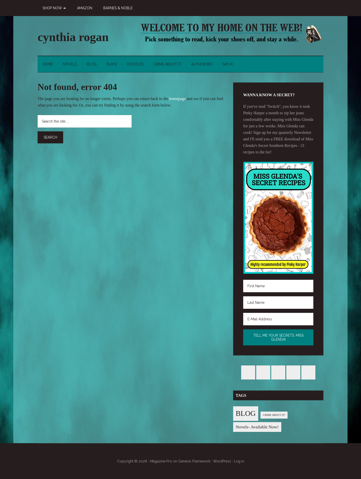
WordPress (222, 461)
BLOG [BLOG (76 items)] (246, 413)
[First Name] (278, 286)
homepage (177, 99)
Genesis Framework (194, 461)
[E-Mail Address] (278, 319)
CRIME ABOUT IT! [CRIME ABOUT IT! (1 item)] (274, 415)
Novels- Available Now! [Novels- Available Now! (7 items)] (257, 426)
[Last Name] (278, 302)
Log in (239, 461)
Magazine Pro (161, 461)
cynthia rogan (73, 37)
